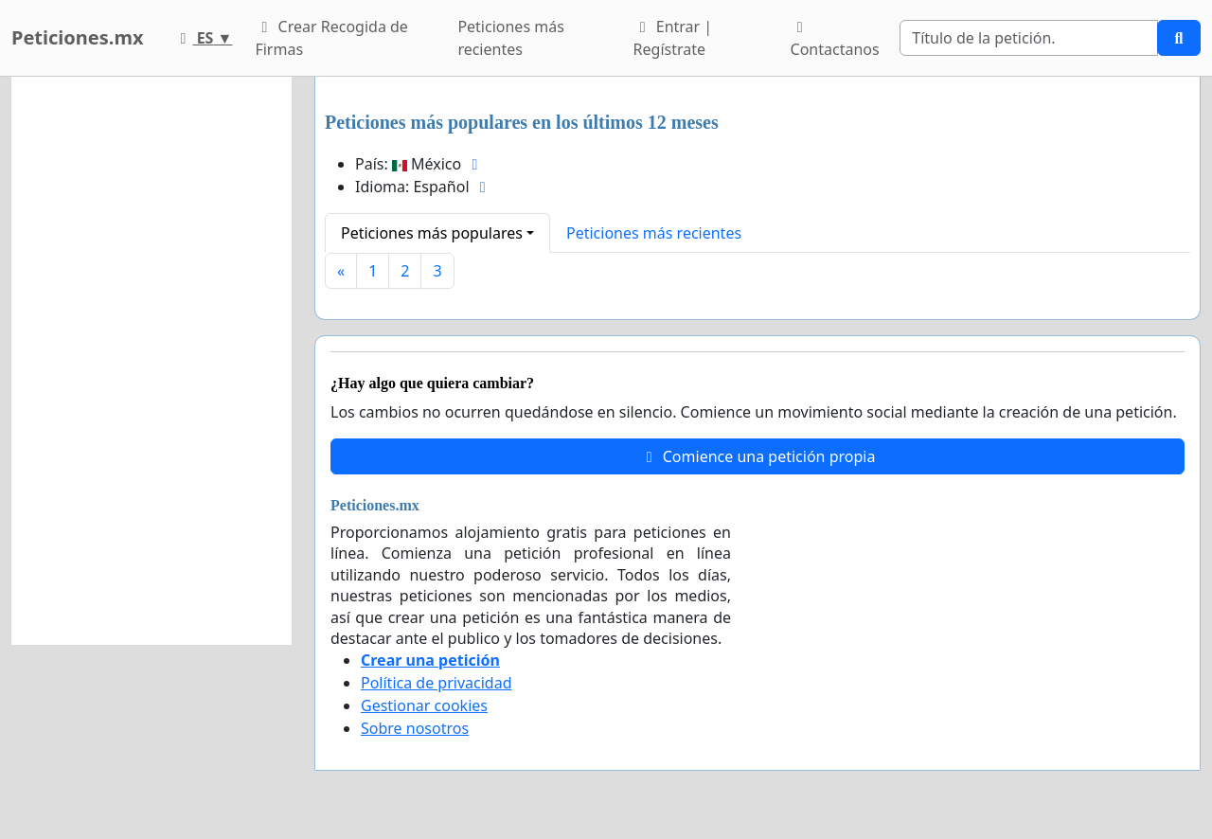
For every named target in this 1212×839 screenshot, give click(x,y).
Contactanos (835, 40)
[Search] (1029, 38)
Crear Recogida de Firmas (331, 38)
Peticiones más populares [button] (432, 233)
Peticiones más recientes (510, 38)
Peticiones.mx (77, 37)
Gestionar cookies (424, 705)
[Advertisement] (151, 361)
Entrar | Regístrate (673, 38)
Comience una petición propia (758, 456)
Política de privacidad (436, 682)
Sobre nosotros (415, 728)
